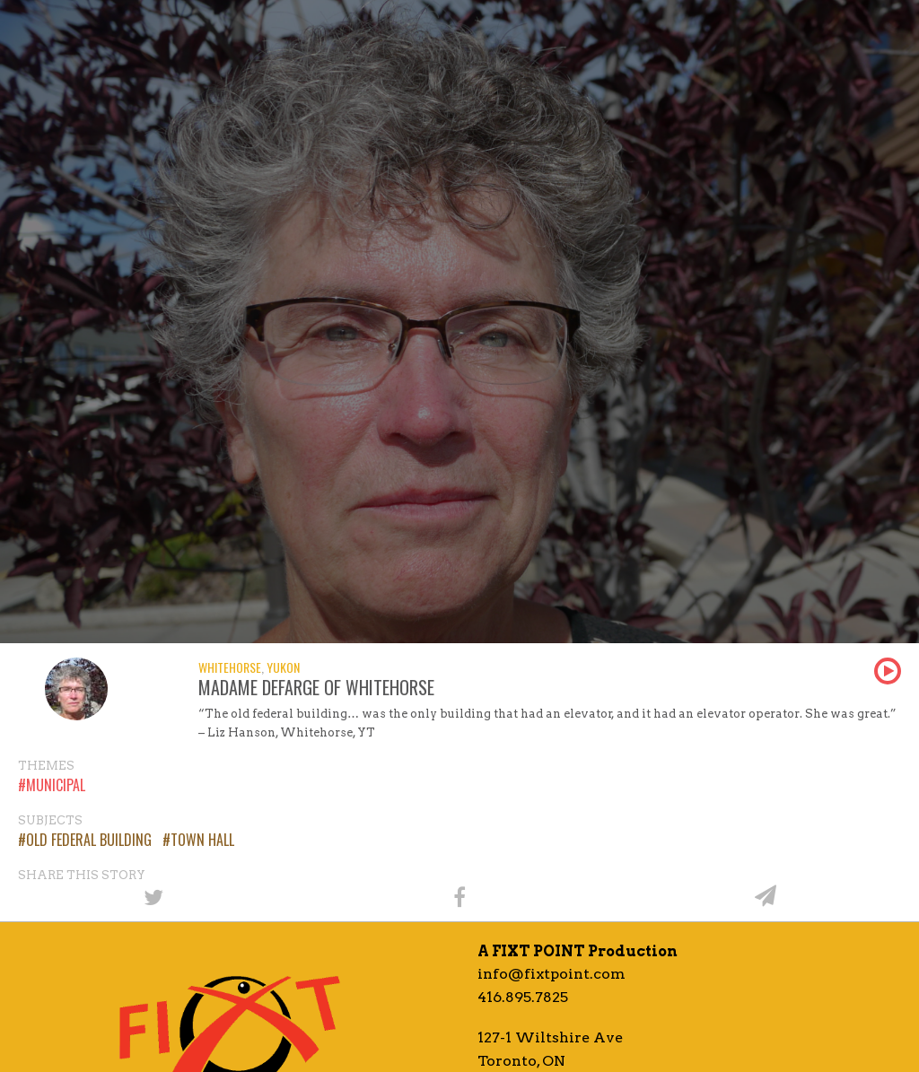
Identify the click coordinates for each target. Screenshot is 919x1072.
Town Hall (202, 839)
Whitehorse (229, 667)
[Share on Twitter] (153, 896)
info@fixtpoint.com (551, 973)
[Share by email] (766, 896)
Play (887, 671)
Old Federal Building (89, 839)
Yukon (283, 667)
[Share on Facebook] (459, 896)
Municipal (55, 785)
